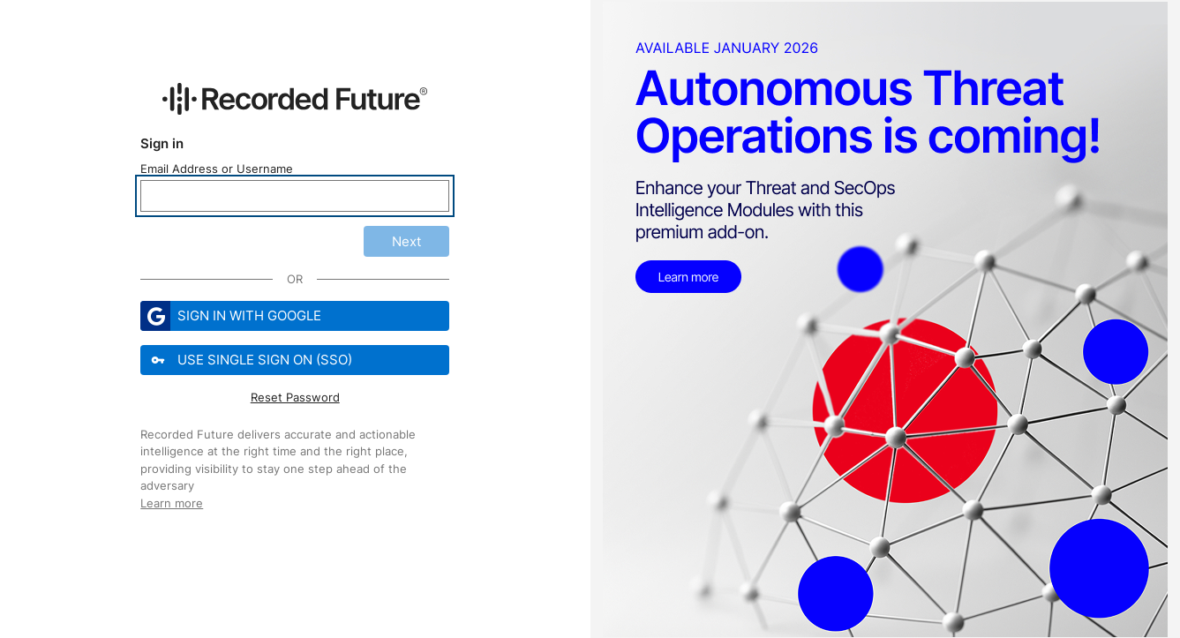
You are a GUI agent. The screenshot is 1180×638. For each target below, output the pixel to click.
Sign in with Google (230, 316)
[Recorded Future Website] (294, 99)
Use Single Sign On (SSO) (248, 360)
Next (406, 241)
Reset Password (295, 397)
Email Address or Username (216, 168)
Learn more (171, 503)
